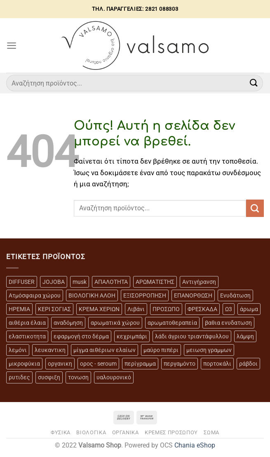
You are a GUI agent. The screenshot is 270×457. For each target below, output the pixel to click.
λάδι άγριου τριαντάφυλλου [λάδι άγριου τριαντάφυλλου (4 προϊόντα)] (192, 336)
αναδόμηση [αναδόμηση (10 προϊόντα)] (68, 322)
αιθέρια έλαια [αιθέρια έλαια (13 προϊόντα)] (27, 322)
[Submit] (254, 83)
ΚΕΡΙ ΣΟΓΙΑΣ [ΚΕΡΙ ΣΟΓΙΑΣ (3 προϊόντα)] (54, 309)
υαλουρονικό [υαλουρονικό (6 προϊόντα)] (113, 377)
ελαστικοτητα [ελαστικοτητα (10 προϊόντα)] (27, 336)
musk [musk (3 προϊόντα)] (80, 281)
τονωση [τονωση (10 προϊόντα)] (78, 377)
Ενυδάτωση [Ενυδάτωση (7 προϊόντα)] (235, 295)
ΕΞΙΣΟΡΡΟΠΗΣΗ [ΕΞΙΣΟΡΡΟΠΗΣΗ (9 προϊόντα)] (144, 295)
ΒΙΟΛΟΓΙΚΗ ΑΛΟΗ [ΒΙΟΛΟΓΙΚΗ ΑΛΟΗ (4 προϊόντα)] (91, 295)
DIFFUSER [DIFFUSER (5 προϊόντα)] (22, 281)
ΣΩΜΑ (211, 432)
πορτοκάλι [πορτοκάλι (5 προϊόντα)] (217, 363)
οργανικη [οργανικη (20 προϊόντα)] (60, 363)
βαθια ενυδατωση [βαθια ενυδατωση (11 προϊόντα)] (228, 322)
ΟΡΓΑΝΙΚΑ (125, 432)
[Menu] (11, 45)
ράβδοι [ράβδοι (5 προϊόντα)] (248, 363)
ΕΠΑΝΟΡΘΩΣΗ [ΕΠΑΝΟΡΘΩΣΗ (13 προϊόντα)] (193, 295)
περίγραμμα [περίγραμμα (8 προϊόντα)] (140, 363)
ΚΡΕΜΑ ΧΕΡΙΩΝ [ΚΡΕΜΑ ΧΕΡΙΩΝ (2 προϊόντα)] (99, 309)
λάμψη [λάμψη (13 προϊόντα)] (245, 336)
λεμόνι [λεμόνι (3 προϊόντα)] (18, 350)
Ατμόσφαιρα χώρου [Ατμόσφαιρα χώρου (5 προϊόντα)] (35, 295)
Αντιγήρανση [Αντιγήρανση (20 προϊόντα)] (199, 281)
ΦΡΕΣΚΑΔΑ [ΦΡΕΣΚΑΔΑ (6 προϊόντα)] (202, 309)
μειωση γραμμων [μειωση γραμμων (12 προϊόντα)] (209, 350)
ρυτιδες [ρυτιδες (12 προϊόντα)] (19, 377)
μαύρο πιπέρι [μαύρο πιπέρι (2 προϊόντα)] (160, 350)
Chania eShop (194, 445)
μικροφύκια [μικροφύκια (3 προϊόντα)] (24, 363)
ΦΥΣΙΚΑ (60, 432)
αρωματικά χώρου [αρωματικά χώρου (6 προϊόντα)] (115, 322)
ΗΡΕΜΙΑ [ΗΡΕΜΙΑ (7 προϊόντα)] (19, 309)
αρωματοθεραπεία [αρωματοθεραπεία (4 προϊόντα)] (172, 322)
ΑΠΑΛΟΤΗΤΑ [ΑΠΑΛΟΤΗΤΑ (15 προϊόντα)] (111, 281)
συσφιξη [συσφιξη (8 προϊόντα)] (49, 377)
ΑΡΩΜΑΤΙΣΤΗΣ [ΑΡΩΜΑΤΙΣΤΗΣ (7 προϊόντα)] (155, 281)
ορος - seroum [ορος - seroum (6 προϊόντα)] (98, 363)
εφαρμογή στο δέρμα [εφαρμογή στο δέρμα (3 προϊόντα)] (81, 336)
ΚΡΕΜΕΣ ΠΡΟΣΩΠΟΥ (171, 432)
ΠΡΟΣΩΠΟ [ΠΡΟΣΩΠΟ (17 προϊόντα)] (166, 309)
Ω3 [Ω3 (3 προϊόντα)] (228, 309)
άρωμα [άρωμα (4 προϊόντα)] (249, 309)
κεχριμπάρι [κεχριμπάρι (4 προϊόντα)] (132, 336)
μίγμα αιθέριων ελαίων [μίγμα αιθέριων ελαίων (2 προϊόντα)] (104, 350)
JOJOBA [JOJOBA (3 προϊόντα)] (53, 281)
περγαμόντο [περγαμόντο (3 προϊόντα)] (179, 363)
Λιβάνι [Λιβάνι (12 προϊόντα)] (136, 309)
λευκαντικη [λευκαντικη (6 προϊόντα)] (50, 350)
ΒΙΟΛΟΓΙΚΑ (91, 432)
